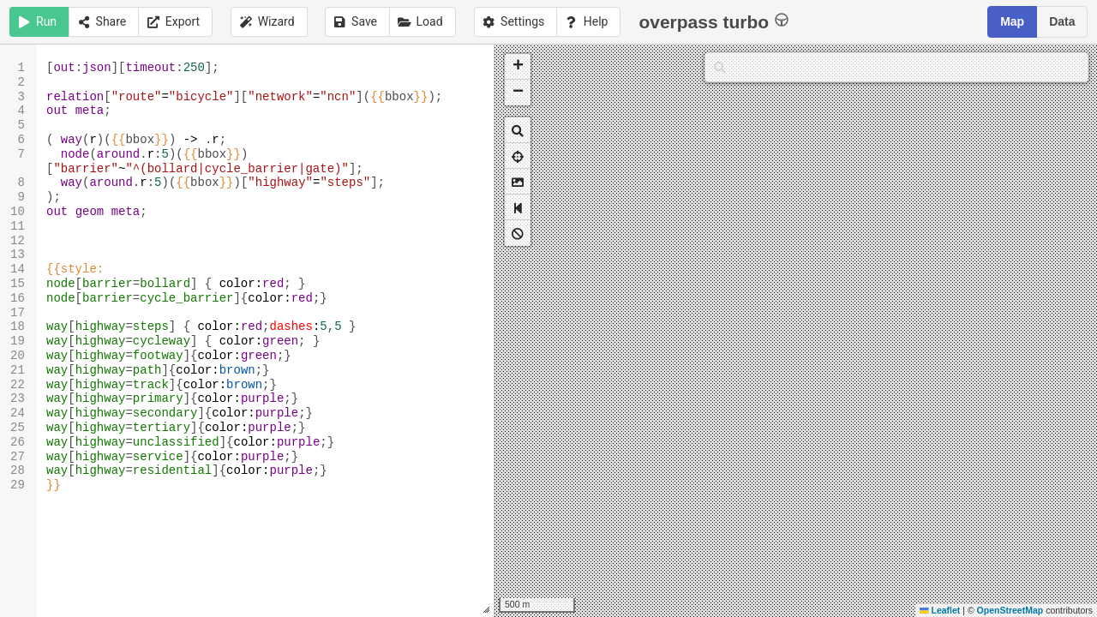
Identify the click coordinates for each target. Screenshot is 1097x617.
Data (1062, 21)
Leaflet (940, 610)
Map (1012, 21)
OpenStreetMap (1010, 610)
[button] (518, 67)
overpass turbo (713, 21)
